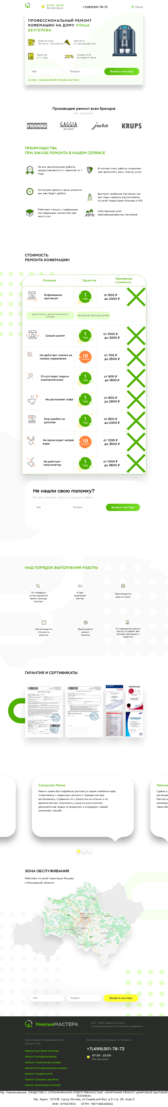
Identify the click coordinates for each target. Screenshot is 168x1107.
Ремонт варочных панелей (43, 1085)
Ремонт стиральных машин (43, 1062)
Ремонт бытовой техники (42, 1051)
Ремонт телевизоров (39, 1074)
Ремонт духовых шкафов (41, 1079)
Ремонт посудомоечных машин (46, 1068)
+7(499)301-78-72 (95, 7)
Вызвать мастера (121, 71)
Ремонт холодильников (41, 1056)
